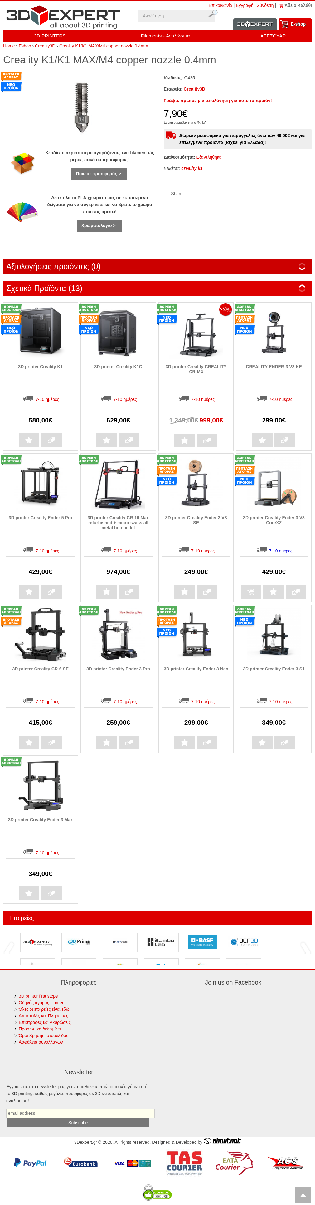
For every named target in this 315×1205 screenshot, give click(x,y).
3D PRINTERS (50, 35)
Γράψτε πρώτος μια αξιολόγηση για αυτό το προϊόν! (218, 100)
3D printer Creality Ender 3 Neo (196, 668)
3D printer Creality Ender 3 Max (40, 819)
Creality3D (194, 88)
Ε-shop (298, 24)
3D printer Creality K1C (118, 366)
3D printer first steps (38, 996)
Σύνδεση (265, 5)
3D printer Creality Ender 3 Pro (118, 668)
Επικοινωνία (220, 5)
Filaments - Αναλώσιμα (165, 35)
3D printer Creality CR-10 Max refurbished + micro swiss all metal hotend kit (118, 522)
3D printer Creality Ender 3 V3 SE (196, 520)
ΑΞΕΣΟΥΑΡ (273, 35)
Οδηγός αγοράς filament (42, 1002)
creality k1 (192, 168)
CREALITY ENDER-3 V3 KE (274, 366)
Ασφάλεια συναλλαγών (41, 1042)
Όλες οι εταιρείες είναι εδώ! (45, 1009)
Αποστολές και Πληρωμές (43, 1015)
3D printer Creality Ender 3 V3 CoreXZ (274, 520)
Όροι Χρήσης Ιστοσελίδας (43, 1035)
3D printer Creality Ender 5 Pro (40, 517)
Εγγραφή (244, 5)
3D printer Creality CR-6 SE (40, 668)
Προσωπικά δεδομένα (40, 1028)
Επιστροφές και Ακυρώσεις (45, 1022)
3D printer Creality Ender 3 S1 (274, 668)
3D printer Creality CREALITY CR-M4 (196, 369)
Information (255, 24)
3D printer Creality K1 (40, 366)
